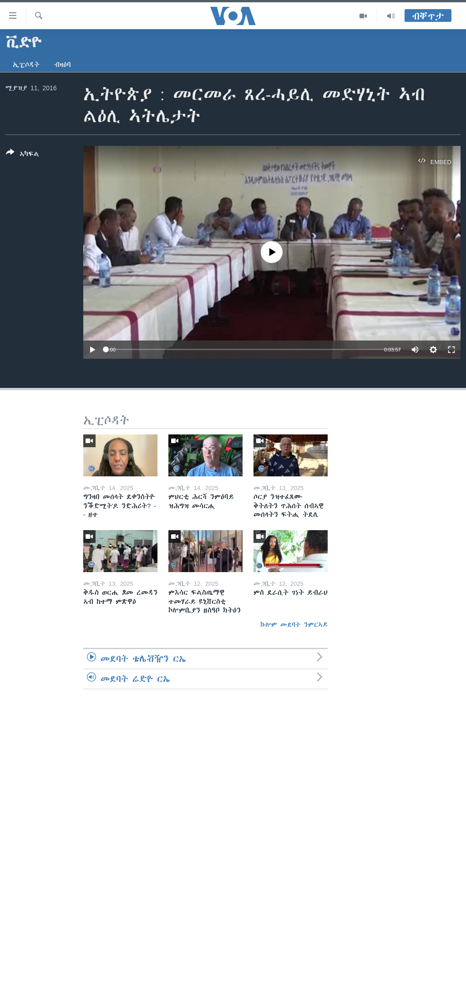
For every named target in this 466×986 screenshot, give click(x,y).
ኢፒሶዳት (26, 65)
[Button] (22, 155)
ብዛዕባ (62, 65)
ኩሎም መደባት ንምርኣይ (294, 624)
